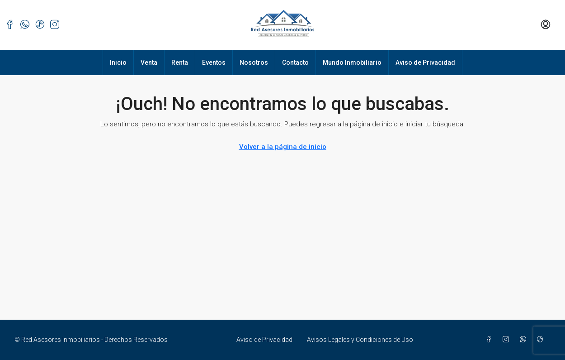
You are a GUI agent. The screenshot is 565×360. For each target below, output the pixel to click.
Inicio (118, 62)
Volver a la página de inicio (282, 147)
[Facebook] (490, 339)
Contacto (295, 62)
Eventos (214, 62)
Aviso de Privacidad (425, 62)
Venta (149, 62)
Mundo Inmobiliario (352, 62)
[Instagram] (508, 339)
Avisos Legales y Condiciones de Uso (360, 339)
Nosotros (254, 62)
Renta (179, 62)
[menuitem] (545, 24)
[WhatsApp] (525, 339)
